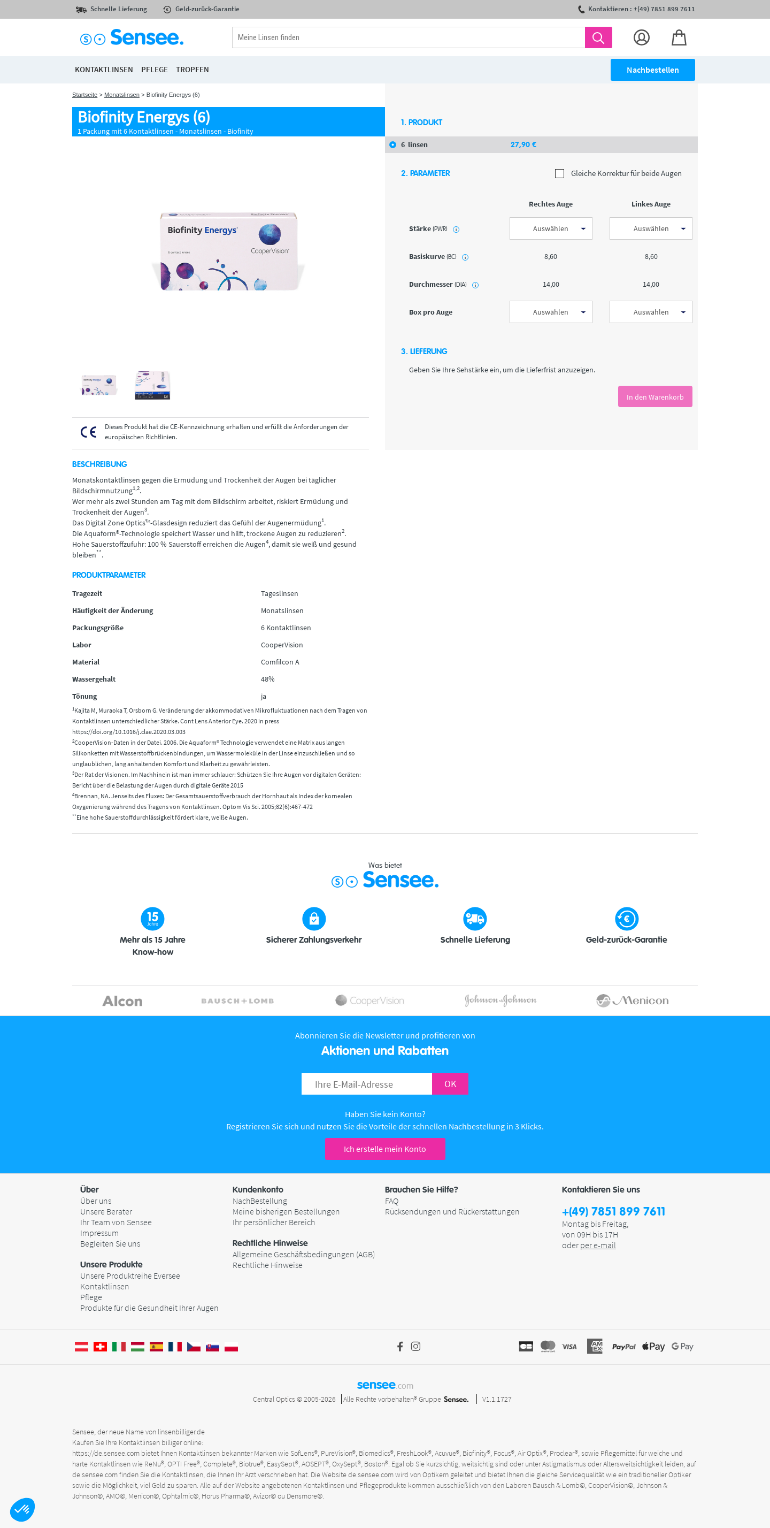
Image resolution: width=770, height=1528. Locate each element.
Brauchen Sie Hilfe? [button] (421, 1190)
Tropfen (192, 69)
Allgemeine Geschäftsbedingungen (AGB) (304, 1254)
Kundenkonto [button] (258, 1190)
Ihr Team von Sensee (116, 1222)
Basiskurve (438, 256)
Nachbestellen (653, 69)
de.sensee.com (95, 1474)
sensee (385, 1385)
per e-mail (598, 1245)
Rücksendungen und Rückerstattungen (452, 1211)
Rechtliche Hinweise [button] (270, 1243)
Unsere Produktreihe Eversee (130, 1275)
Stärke (434, 228)
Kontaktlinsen (104, 1286)
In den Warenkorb (655, 397)
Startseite (84, 94)
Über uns (95, 1200)
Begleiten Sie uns (110, 1243)
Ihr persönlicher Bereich (274, 1222)
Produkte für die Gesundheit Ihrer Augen (149, 1307)
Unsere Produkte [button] (111, 1264)
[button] (22, 1510)
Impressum (99, 1232)
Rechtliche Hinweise (268, 1264)
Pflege (91, 1297)
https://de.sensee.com (106, 1453)
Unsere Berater (106, 1211)
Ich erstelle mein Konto (385, 1148)
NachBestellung (260, 1200)
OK (450, 1084)
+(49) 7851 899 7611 (613, 1212)
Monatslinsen (122, 94)
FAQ (391, 1200)
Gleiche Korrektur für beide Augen (618, 173)
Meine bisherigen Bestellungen (286, 1211)
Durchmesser (444, 284)
